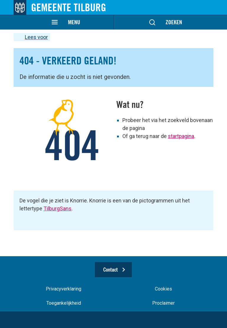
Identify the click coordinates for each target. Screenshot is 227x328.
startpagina (181, 136)
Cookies (163, 289)
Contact (110, 270)
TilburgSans (57, 208)
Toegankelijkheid (63, 303)
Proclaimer (163, 303)
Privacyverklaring (63, 289)
